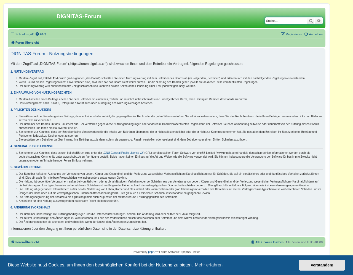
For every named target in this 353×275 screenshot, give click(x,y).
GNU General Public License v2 (123, 152)
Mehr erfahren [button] (209, 265)
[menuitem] (40, 34)
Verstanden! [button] (322, 265)
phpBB (152, 251)
